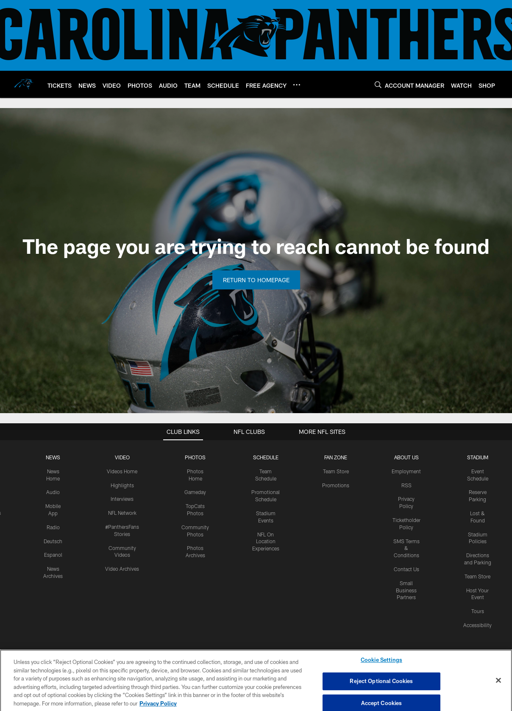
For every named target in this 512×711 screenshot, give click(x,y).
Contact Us (406, 569)
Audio (53, 492)
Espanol (53, 555)
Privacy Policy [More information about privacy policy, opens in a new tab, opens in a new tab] (158, 707)
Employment (406, 471)
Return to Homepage (256, 279)
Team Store (336, 471)
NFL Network (122, 513)
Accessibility (477, 625)
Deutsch (53, 541)
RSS (406, 485)
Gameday (195, 492)
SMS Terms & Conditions (406, 548)
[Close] (498, 684)
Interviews (122, 499)
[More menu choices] (296, 84)
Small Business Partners (406, 590)
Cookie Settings (381, 663)
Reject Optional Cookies (381, 685)
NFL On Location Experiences (265, 541)
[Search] (378, 84)
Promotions (335, 485)
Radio (53, 527)
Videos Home (122, 471)
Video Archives (122, 569)
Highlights (122, 485)
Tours (477, 611)
